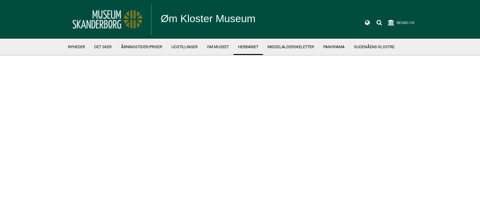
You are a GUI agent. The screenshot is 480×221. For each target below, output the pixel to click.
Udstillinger (184, 47)
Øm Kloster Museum (208, 18)
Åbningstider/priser (141, 47)
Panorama (334, 47)
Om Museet (218, 47)
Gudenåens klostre (374, 47)
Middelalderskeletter (291, 47)
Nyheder (76, 47)
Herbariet (248, 47)
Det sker (103, 47)
